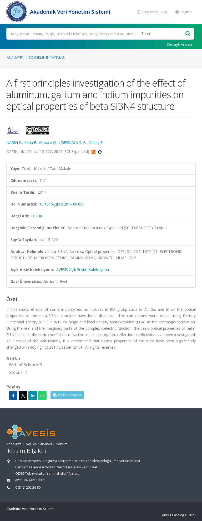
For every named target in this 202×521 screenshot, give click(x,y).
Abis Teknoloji (173, 515)
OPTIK (36, 215)
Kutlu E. (30, 142)
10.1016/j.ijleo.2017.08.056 (61, 204)
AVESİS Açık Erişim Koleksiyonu (82, 269)
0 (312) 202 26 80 (28, 487)
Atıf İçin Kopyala (67, 395)
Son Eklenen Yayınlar (47, 57)
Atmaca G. (48, 142)
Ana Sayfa (15, 57)
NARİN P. (14, 142)
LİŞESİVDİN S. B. (73, 142)
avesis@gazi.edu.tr (30, 480)
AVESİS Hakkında (39, 444)
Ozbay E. (96, 142)
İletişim (61, 444)
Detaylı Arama (179, 44)
